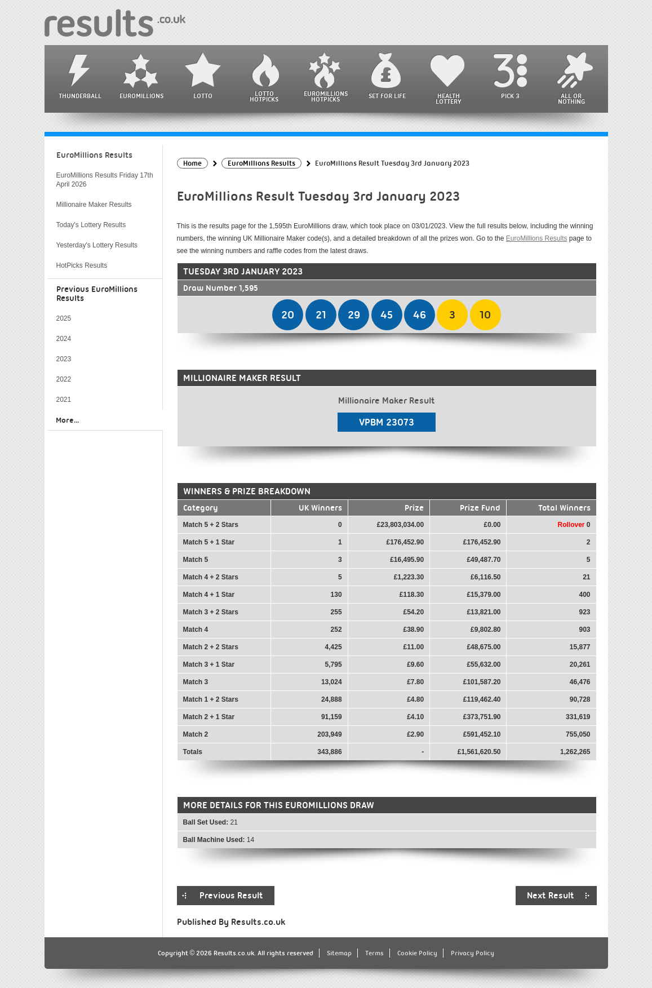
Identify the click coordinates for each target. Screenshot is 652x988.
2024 (64, 339)
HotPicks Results (82, 265)
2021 (64, 400)
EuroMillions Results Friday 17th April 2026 (104, 179)
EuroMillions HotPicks (326, 96)
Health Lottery (449, 98)
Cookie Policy (417, 953)
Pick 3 (510, 96)
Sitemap (339, 953)
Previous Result (231, 895)
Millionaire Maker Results (94, 205)
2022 (64, 379)
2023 (64, 359)
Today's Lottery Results (91, 225)
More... (67, 419)
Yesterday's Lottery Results (97, 245)
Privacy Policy (472, 953)
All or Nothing (571, 98)
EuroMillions (141, 96)
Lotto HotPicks (264, 96)
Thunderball (80, 96)
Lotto (202, 96)
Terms (374, 953)
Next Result (550, 895)
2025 (64, 318)
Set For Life (387, 96)
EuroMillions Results (536, 238)
